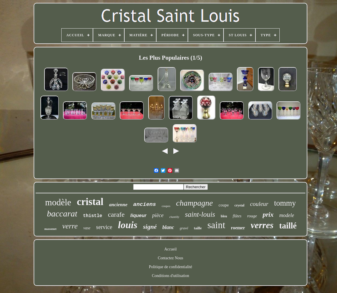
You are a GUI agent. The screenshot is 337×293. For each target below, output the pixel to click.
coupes (166, 206)
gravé (184, 228)
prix (268, 214)
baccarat (62, 213)
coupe (224, 205)
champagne (194, 202)
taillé (288, 225)
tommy (285, 203)
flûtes (237, 216)
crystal (239, 205)
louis (127, 225)
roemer (238, 227)
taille (198, 228)
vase (86, 228)
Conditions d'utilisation (170, 276)
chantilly (174, 216)
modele (286, 215)
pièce (158, 215)
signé (150, 226)
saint (216, 225)
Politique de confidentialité (170, 267)
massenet (50, 228)
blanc (168, 227)
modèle (58, 202)
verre (70, 226)
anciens (144, 204)
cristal (90, 201)
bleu (224, 216)
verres (262, 225)
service (104, 227)
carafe (116, 214)
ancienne (118, 204)
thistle (92, 215)
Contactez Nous (170, 258)
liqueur (138, 215)
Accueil (170, 249)
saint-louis (200, 214)
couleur (259, 203)
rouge (252, 216)
